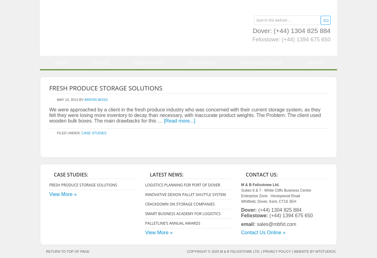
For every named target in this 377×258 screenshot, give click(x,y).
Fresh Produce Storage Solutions (105, 88)
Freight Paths (148, 62)
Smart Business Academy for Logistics (183, 213)
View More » (63, 194)
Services (101, 62)
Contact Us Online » (263, 232)
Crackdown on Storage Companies (179, 204)
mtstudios (325, 251)
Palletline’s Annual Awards (172, 223)
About (61, 62)
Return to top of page (67, 251)
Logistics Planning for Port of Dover (182, 185)
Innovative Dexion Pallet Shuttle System (185, 194)
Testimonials (201, 62)
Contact (315, 62)
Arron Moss (96, 100)
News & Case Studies (260, 62)
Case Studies (93, 133)
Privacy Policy (277, 251)
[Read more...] (179, 120)
